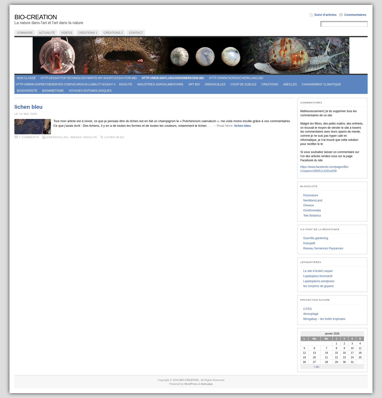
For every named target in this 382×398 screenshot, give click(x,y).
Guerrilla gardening (315, 238)
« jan (316, 366)
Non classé (26, 78)
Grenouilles (215, 84)
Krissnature (310, 195)
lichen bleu (28, 107)
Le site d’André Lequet (318, 271)
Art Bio (194, 84)
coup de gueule (243, 84)
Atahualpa (207, 383)
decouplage (310, 314)
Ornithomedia (312, 210)
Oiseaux (308, 205)
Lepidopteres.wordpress (318, 281)
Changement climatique (321, 84)
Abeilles (290, 84)
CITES (307, 309)
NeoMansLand (312, 200)
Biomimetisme (53, 90)
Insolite (125, 84)
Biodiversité (27, 90)
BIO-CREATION (35, 17)
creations (269, 84)
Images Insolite (83, 137)
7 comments (29, 137)
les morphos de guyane (318, 286)
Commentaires (355, 15)
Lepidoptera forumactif (317, 276)
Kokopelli (309, 243)
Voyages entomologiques (90, 90)
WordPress (190, 383)
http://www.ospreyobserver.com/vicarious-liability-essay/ (64, 84)
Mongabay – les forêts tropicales (324, 319)
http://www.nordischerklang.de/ (236, 78)
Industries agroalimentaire (160, 84)
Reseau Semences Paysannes (323, 248)
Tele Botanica (312, 215)
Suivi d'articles (325, 15)
